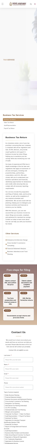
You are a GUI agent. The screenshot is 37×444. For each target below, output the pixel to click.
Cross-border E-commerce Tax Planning (17, 401)
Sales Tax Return (9, 122)
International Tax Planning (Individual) (16, 405)
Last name (7, 355)
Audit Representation (10, 125)
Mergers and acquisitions (12, 412)
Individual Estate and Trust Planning (15, 410)
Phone (6, 383)
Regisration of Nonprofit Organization (16, 437)
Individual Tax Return (11, 418)
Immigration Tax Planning (12, 403)
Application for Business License (14, 441)
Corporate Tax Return (11, 414)
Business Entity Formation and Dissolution (17, 433)
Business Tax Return (10, 119)
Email (5, 373)
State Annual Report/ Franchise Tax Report (17, 435)
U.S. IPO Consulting (10, 407)
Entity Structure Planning (12, 395)
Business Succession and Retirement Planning (18, 399)
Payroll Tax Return (9, 128)
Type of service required (11, 392)
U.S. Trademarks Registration (13, 439)
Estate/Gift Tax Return (11, 424)
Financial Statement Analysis (13, 397)
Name (6, 364)
